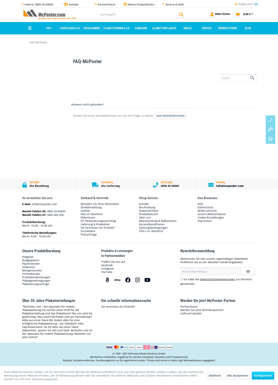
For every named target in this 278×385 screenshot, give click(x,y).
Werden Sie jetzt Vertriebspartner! (202, 310)
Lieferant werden (191, 313)
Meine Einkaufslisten (141, 4)
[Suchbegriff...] (142, 14)
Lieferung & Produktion (95, 224)
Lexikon (85, 210)
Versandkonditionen (152, 224)
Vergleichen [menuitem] (246, 3)
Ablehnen (215, 375)
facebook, (107, 265)
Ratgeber (28, 257)
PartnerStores (106, 4)
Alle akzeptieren (237, 375)
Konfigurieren (263, 375)
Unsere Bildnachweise (212, 214)
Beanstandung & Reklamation (158, 221)
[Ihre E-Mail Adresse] (210, 271)
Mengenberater (32, 270)
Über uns (145, 217)
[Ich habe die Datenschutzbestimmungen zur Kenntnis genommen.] (181, 279)
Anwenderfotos (148, 210)
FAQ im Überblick (92, 214)
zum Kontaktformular (170, 115)
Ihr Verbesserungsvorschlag (98, 221)
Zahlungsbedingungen (153, 227)
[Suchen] (181, 14)
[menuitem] (142, 14)
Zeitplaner (28, 267)
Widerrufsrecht (207, 210)
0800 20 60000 (55, 211)
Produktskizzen (148, 214)
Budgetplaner (31, 260)
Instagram (107, 268)
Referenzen (88, 217)
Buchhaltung (147, 207)
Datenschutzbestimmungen (217, 279)
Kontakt (73, 4)
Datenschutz (205, 207)
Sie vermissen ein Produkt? (98, 227)
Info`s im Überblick (151, 231)
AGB (200, 204)
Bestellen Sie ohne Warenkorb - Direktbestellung (100, 205)
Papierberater (31, 263)
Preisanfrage (89, 234)
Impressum (205, 221)
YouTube (106, 272)
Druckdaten (88, 231)
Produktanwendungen (36, 277)
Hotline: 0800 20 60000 (39, 4)
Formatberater (31, 274)
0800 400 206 (55, 215)
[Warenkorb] (244, 14)
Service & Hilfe (174, 4)
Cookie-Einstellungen (211, 217)
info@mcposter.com (230, 186)
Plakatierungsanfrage (35, 284)
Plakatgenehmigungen (36, 280)
